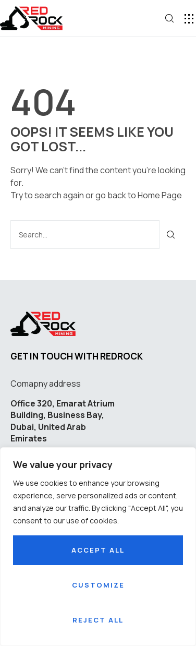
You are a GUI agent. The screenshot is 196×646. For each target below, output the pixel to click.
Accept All (98, 550)
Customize (98, 585)
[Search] (171, 234)
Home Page (160, 195)
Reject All (98, 620)
